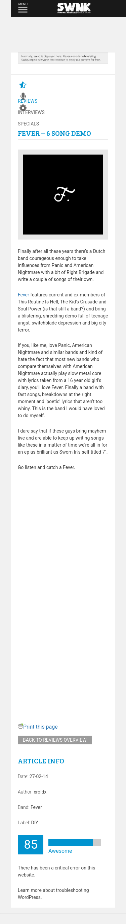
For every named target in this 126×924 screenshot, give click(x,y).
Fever (23, 294)
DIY (34, 822)
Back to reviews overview (55, 740)
